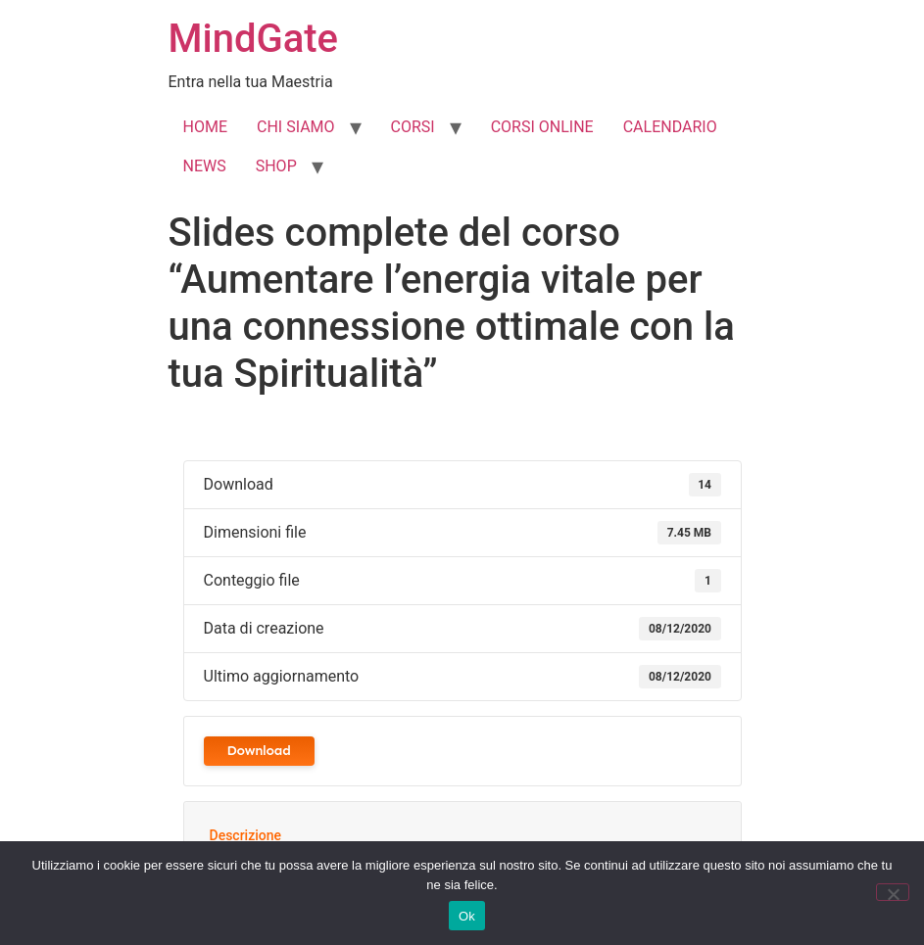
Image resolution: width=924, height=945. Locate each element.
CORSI (413, 127)
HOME (205, 127)
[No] (892, 892)
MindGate (254, 39)
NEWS (204, 166)
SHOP (276, 166)
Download (259, 750)
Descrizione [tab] (246, 835)
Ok (467, 916)
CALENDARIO (670, 127)
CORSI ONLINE (542, 127)
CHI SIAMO (296, 127)
